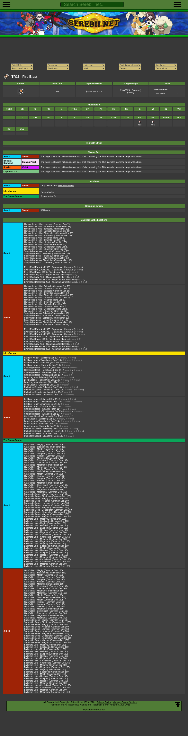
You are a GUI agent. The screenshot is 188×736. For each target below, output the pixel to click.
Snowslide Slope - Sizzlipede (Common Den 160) (47, 496)
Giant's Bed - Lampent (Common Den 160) (44, 453)
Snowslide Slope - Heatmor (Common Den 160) (46, 501)
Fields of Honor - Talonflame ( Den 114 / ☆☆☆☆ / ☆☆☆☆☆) (53, 360)
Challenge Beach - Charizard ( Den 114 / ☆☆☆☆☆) (48, 375)
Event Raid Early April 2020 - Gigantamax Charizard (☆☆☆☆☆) (54, 334)
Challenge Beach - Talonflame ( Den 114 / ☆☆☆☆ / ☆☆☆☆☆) (53, 370)
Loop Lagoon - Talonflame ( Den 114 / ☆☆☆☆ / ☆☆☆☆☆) (52, 380)
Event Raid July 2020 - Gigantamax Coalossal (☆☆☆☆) (50, 275)
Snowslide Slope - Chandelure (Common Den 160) (48, 512)
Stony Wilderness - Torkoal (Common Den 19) (46, 256)
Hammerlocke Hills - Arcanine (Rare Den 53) (45, 306)
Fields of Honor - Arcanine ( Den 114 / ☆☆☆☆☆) (47, 404)
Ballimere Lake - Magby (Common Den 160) (45, 519)
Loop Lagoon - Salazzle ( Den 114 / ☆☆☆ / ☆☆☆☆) (49, 377)
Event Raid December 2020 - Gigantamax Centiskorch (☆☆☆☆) (54, 279)
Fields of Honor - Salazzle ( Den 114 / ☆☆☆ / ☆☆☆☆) (50, 358)
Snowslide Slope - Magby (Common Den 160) (46, 494)
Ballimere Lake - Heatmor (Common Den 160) (46, 526)
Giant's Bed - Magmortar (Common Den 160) (45, 467)
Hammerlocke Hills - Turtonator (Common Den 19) (48, 235)
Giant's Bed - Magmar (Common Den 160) (44, 458)
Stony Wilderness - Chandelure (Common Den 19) (48, 260)
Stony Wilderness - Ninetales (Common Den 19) (47, 253)
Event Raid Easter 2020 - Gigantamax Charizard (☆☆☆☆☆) (52, 339)
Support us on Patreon (94, 709)
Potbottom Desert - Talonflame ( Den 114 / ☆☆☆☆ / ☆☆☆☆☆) (54, 390)
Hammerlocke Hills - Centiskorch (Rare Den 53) (46, 247)
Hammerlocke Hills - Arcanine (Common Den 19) (47, 288)
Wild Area (45, 210)
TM (57, 91)
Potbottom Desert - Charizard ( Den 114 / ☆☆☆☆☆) (49, 394)
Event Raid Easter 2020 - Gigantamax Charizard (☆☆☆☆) (51, 272)
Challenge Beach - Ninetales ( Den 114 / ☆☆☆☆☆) (48, 372)
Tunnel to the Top (49, 196)
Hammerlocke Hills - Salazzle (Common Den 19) (47, 231)
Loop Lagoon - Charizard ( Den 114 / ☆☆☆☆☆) (46, 385)
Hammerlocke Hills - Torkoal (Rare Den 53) (44, 240)
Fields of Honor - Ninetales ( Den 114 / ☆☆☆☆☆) (47, 363)
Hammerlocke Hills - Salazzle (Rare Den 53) (45, 244)
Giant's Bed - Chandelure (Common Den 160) (45, 462)
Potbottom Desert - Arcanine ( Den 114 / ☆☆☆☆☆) (48, 433)
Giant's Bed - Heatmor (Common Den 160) (44, 451)
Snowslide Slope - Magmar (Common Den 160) (46, 507)
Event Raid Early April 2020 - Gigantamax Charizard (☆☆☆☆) (53, 267)
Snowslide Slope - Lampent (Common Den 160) (47, 503)
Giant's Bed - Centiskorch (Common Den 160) (46, 460)
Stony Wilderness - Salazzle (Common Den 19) (46, 258)
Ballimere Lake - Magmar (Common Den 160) (45, 532)
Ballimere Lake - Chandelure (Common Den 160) (47, 537)
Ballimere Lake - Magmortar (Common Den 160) (47, 541)
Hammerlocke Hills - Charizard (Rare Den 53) (45, 249)
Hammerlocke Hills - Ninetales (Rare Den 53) (45, 242)
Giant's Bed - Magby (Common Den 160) (43, 444)
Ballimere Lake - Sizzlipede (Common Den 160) (46, 521)
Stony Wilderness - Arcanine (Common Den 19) (46, 315)
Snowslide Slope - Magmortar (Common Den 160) (47, 517)
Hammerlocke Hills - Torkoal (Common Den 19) (46, 229)
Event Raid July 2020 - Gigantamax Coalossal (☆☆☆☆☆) (51, 277)
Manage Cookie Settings (125, 702)
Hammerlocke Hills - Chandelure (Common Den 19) (48, 233)
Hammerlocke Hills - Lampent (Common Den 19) (47, 224)
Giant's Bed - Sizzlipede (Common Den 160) (45, 447)
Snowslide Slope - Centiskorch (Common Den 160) (48, 510)
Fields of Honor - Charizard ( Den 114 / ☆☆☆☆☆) (47, 365)
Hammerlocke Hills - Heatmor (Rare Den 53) (45, 238)
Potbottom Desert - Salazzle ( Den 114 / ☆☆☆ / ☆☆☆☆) (51, 387)
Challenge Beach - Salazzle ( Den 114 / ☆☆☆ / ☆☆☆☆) (51, 367)
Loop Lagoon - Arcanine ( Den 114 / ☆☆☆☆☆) (46, 424)
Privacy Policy (104, 702)
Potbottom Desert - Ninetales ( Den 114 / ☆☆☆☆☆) (48, 392)
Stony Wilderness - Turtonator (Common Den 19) (47, 262)
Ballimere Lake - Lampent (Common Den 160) (46, 528)
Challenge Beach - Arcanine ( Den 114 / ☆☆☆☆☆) (48, 414)
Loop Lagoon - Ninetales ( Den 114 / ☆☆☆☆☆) (46, 382)
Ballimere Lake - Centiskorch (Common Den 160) (47, 535)
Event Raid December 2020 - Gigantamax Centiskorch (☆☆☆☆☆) (55, 282)
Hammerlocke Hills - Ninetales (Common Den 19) (47, 226)
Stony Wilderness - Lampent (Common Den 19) (46, 251)
